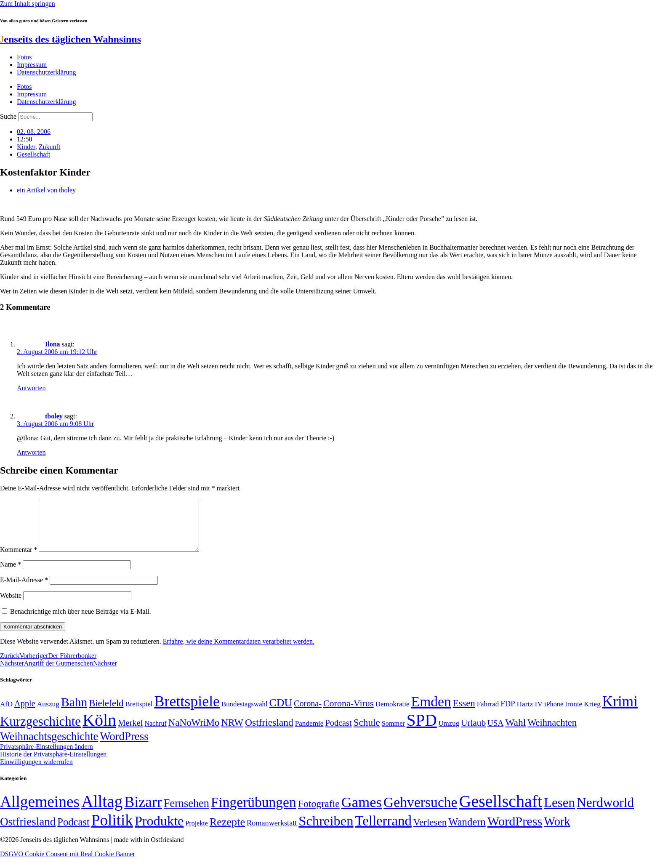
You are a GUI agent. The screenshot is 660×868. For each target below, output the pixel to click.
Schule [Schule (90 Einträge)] (367, 732)
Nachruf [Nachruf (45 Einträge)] (155, 733)
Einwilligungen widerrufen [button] (36, 771)
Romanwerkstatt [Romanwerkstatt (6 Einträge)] (272, 833)
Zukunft (50, 146)
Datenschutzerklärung (46, 72)
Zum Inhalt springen (27, 3)
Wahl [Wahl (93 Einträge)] (515, 732)
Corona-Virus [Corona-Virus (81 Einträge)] (348, 713)
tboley (54, 416)
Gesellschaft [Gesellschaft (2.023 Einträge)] (501, 811)
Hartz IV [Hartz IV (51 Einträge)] (530, 714)
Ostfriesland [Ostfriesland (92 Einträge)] (269, 732)
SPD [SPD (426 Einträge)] (422, 730)
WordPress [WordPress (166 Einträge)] (515, 831)
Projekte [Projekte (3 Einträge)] (196, 833)
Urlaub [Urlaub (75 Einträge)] (473, 733)
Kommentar (18, 559)
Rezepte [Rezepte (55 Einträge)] (227, 832)
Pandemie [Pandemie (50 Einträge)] (309, 734)
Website (10, 605)
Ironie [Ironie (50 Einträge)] (573, 714)
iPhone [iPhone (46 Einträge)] (553, 714)
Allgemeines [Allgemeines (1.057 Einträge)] (40, 811)
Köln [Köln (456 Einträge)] (99, 730)
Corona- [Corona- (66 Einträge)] (308, 713)
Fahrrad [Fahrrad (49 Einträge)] (488, 714)
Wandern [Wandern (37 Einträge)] (466, 832)
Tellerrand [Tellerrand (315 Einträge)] (383, 831)
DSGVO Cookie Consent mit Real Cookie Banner (67, 864)
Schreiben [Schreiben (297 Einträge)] (325, 831)
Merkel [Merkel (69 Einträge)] (130, 733)
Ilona (52, 344)
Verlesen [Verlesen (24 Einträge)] (430, 832)
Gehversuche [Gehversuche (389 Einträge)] (420, 812)
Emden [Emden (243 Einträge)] (431, 711)
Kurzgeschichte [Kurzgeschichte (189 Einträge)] (40, 731)
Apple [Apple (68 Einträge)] (24, 713)
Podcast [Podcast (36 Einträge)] (73, 832)
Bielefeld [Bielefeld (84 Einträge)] (106, 713)
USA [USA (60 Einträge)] (495, 733)
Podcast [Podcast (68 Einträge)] (338, 733)
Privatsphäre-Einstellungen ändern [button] (46, 756)
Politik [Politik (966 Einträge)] (112, 830)
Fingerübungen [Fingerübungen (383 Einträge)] (253, 812)
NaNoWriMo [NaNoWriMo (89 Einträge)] (193, 732)
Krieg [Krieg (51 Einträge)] (592, 714)
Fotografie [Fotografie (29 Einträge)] (319, 813)
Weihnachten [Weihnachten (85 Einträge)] (552, 732)
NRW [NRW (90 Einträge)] (232, 732)
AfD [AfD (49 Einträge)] (6, 714)
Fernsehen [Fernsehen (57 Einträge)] (186, 813)
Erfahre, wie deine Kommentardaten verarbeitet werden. (238, 651)
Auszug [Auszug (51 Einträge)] (48, 714)
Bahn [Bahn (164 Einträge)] (74, 712)
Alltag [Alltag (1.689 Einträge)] (101, 811)
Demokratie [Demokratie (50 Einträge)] (392, 714)
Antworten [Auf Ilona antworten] (31, 387)
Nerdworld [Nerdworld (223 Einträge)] (605, 812)
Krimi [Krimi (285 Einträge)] (620, 711)
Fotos (24, 57)
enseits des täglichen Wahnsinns (70, 39)
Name (10, 574)
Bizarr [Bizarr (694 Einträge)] (143, 812)
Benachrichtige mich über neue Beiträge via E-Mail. (80, 621)
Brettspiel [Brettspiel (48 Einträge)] (139, 714)
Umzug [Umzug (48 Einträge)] (449, 734)
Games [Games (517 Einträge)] (361, 812)
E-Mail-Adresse (24, 590)
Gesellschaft (33, 154)
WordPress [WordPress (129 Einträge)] (124, 746)
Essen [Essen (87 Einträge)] (464, 713)
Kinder (26, 146)
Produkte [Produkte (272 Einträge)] (159, 831)
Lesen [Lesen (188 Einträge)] (559, 812)
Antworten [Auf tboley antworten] (31, 452)
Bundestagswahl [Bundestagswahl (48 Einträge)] (244, 714)
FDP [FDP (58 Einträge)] (507, 713)
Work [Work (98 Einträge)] (557, 831)
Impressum (32, 64)
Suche (8, 116)
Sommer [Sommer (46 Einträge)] (393, 734)
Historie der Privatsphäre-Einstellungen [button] (53, 764)
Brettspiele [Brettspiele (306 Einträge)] (187, 711)
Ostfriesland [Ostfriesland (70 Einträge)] (28, 831)
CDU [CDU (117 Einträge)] (281, 713)
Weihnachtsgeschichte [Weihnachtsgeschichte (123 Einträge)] (49, 746)
